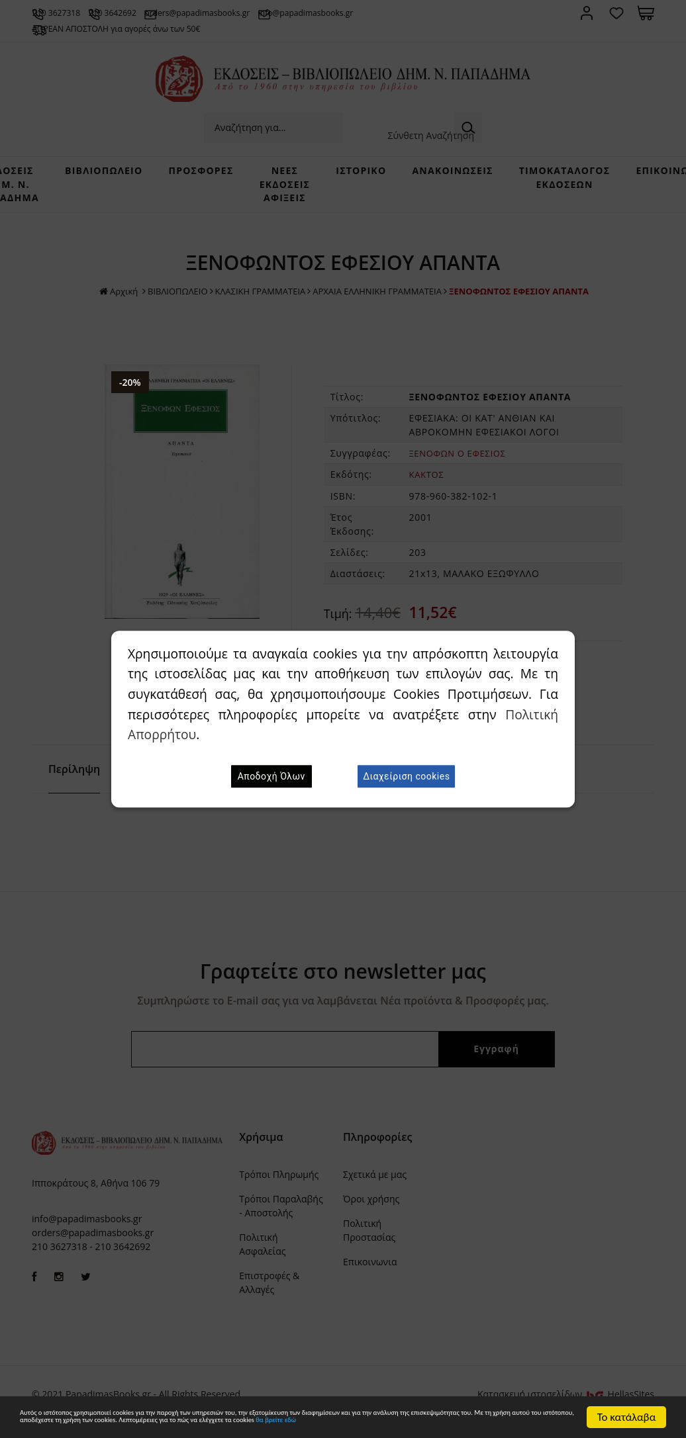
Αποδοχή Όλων (271, 776)
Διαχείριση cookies (406, 776)
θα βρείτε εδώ (276, 1423)
